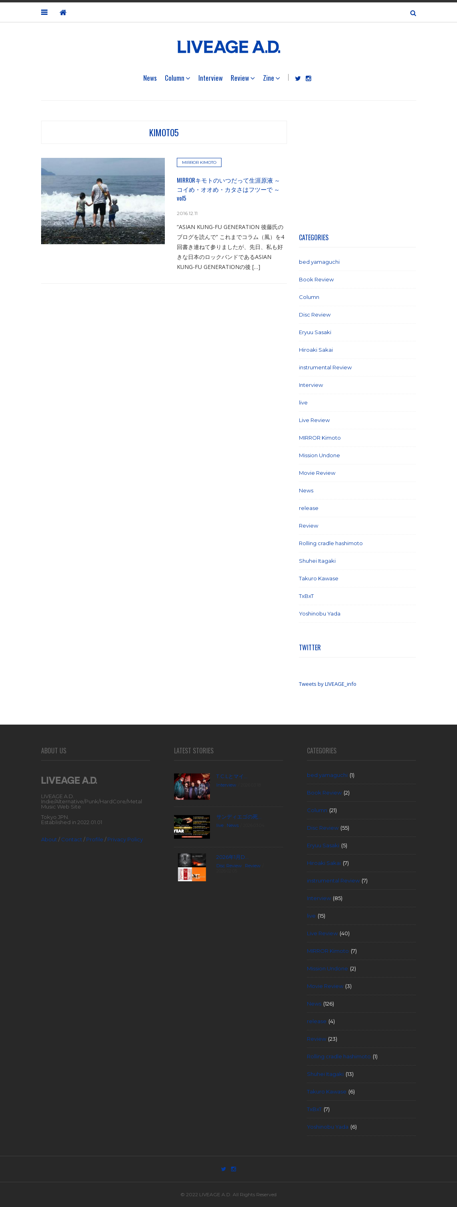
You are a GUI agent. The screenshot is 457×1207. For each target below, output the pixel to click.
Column (174, 78)
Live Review (314, 420)
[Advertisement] (357, 171)
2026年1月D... (232, 857)
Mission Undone (319, 455)
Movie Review (317, 473)
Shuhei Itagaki (317, 561)
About (49, 839)
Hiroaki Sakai (316, 350)
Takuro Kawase (318, 578)
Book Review (316, 279)
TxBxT (306, 596)
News (150, 78)
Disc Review (314, 314)
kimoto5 (164, 132)
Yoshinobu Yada (319, 613)
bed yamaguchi (319, 262)
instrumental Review (325, 367)
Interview (210, 78)
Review (240, 78)
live (303, 402)
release (309, 508)
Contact (71, 839)
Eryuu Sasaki (315, 332)
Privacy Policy (125, 839)
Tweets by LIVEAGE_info (327, 683)
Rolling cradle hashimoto (331, 543)
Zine (268, 78)
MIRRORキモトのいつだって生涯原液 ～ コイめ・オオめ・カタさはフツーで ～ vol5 (228, 188)
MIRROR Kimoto (199, 162)
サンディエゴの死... (238, 816)
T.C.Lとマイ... (231, 776)
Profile (94, 839)
